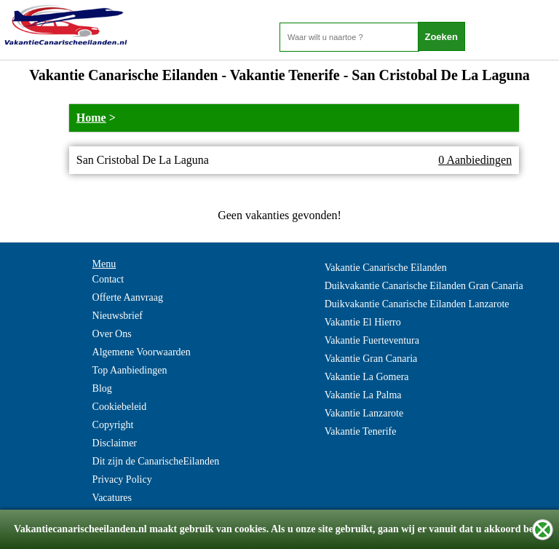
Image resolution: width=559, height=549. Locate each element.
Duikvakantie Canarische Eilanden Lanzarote (417, 304)
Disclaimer (114, 443)
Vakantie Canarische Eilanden (386, 267)
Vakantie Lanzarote (364, 413)
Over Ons (112, 333)
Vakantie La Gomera (367, 376)
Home (91, 117)
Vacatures (112, 497)
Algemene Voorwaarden (141, 352)
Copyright (113, 424)
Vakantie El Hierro (363, 322)
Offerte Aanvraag (127, 297)
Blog (102, 388)
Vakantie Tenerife (361, 431)
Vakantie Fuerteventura (372, 340)
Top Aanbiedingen (129, 370)
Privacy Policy (122, 479)
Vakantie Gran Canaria (371, 358)
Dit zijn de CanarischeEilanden (156, 461)
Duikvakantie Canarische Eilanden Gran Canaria (424, 285)
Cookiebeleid (119, 406)
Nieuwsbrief (117, 315)
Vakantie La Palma (363, 395)
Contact (108, 279)
